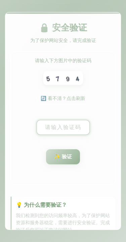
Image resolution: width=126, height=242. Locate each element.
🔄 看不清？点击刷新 (63, 99)
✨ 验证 (63, 156)
